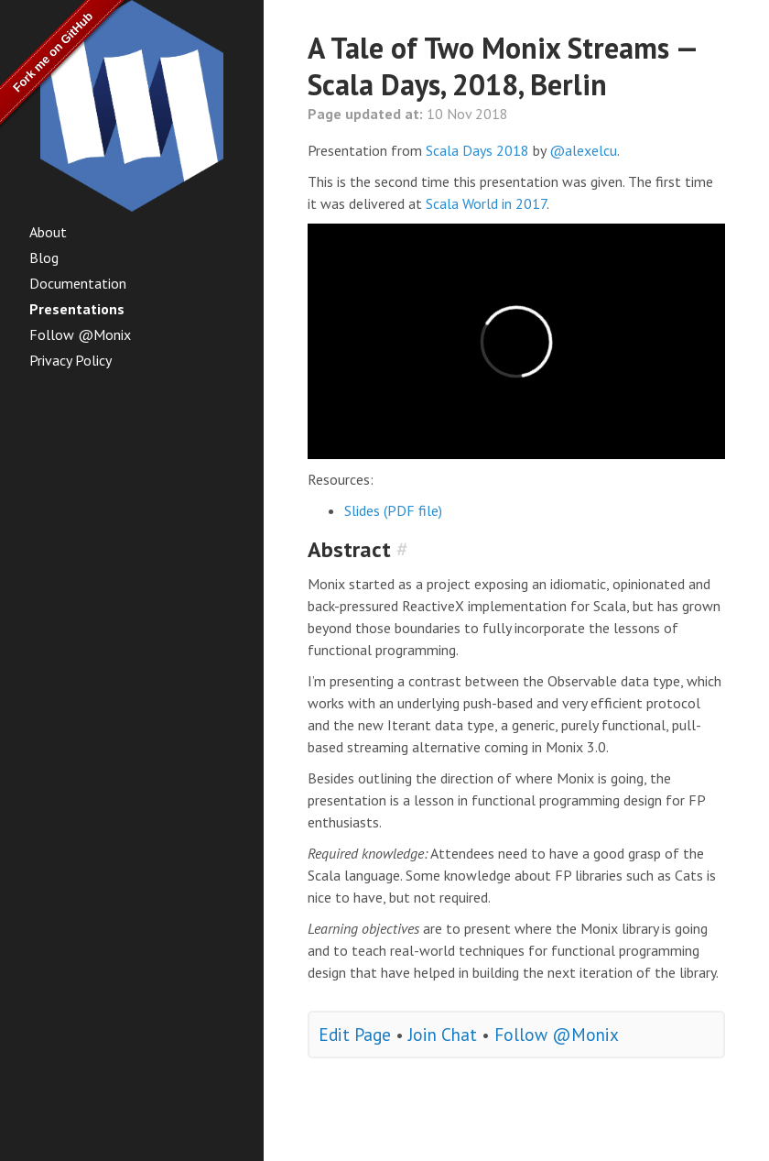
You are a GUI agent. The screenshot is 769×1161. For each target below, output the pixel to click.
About (48, 232)
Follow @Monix (80, 334)
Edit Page (355, 1034)
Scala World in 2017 (486, 203)
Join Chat (442, 1034)
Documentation (77, 283)
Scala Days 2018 (477, 150)
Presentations (77, 309)
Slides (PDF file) (393, 510)
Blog (44, 257)
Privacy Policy (70, 360)
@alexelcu (583, 150)
